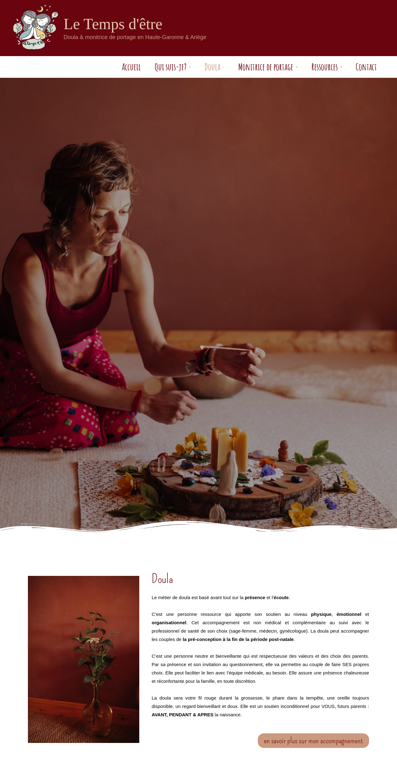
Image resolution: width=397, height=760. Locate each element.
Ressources (315, 67)
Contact (361, 67)
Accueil (103, 67)
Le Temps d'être (113, 24)
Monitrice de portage (251, 67)
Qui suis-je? (147, 67)
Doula (194, 67)
